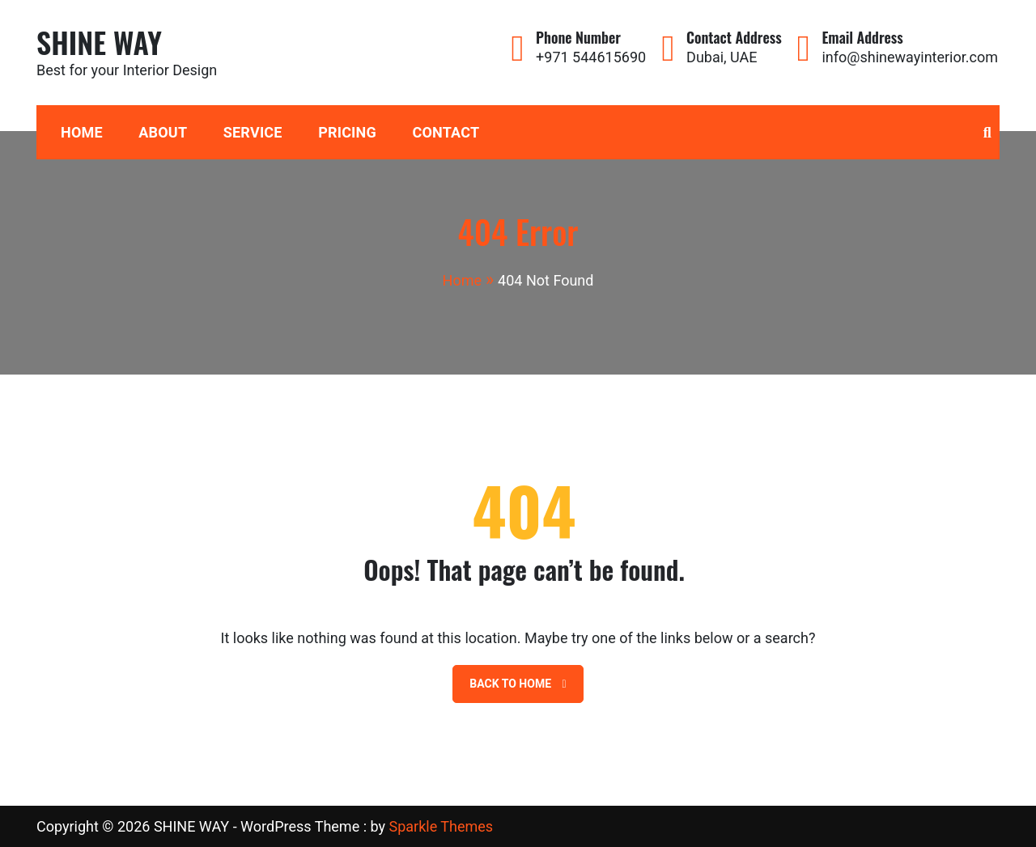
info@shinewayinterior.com (910, 57)
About (162, 132)
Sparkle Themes (440, 826)
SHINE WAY (99, 41)
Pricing (347, 132)
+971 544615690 (591, 57)
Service (252, 132)
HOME (82, 132)
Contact (445, 132)
